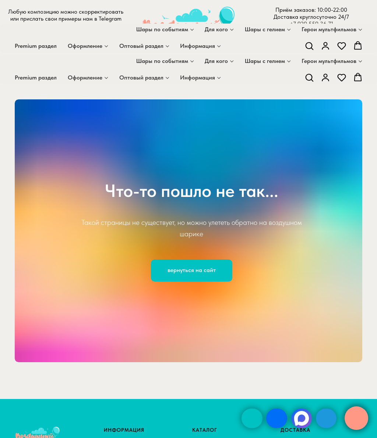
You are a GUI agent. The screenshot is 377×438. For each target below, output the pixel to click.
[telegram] (72, 45)
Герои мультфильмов (329, 60)
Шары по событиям (162, 60)
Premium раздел (36, 77)
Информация (197, 77)
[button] (309, 77)
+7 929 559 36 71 (311, 23)
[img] (252, 418)
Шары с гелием (265, 60)
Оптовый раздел (141, 77)
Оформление (85, 77)
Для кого (216, 60)
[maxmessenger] (55, 45)
